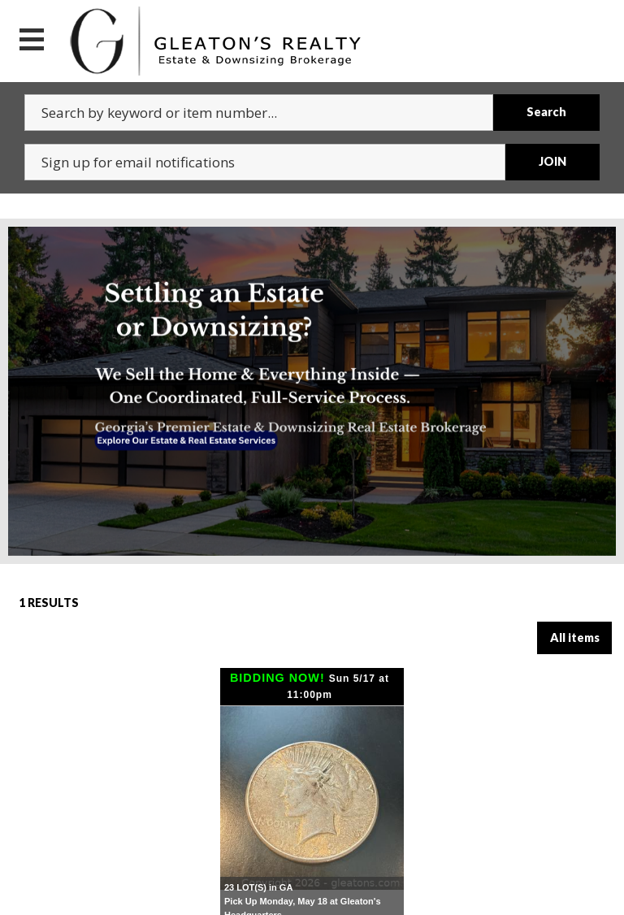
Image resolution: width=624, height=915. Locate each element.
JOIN (552, 161)
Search (546, 112)
